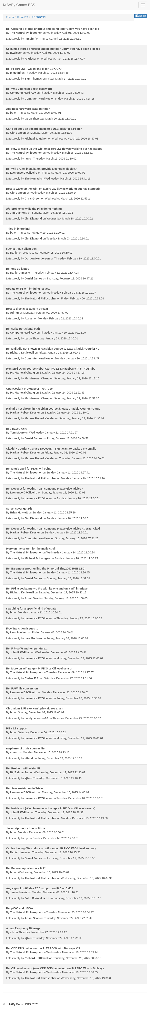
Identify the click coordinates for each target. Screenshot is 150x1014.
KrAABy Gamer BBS (19, 5)
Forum (10, 17)
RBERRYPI (38, 17)
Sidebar (140, 16)
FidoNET (22, 17)
